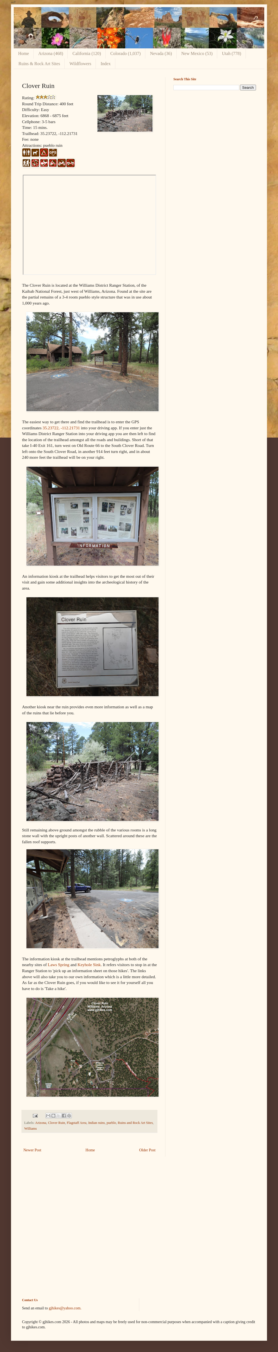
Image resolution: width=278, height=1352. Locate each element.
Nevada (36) (161, 53)
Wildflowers (80, 63)
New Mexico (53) (197, 53)
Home (23, 53)
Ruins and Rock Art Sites (135, 1123)
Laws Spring (58, 964)
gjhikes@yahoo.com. (65, 1308)
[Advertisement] (214, 133)
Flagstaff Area (76, 1123)
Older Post (147, 1150)
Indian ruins (96, 1123)
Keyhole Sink (89, 964)
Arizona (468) (50, 53)
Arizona (41, 1123)
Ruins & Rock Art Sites (39, 63)
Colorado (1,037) (125, 53)
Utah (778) (231, 53)
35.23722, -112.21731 (61, 427)
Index (105, 63)
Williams (30, 1128)
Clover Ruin (56, 1123)
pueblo (111, 1123)
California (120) (86, 53)
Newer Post (32, 1150)
